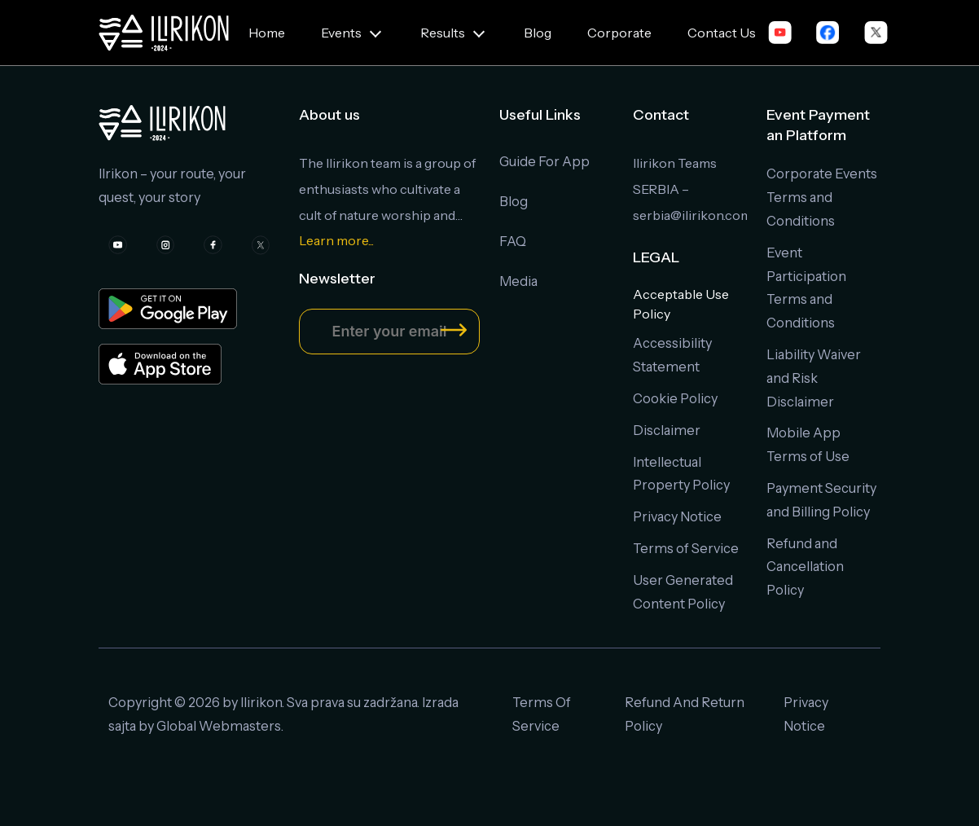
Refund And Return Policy (684, 714)
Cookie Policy (675, 398)
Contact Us (721, 32)
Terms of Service (686, 548)
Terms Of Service (541, 714)
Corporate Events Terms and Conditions (821, 197)
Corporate (619, 32)
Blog (537, 32)
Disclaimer (666, 430)
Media (518, 281)
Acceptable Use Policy (681, 304)
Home (266, 32)
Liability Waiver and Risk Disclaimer (813, 378)
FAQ (512, 241)
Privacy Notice (677, 516)
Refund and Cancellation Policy (805, 567)
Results (442, 32)
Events (341, 32)
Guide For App (544, 161)
